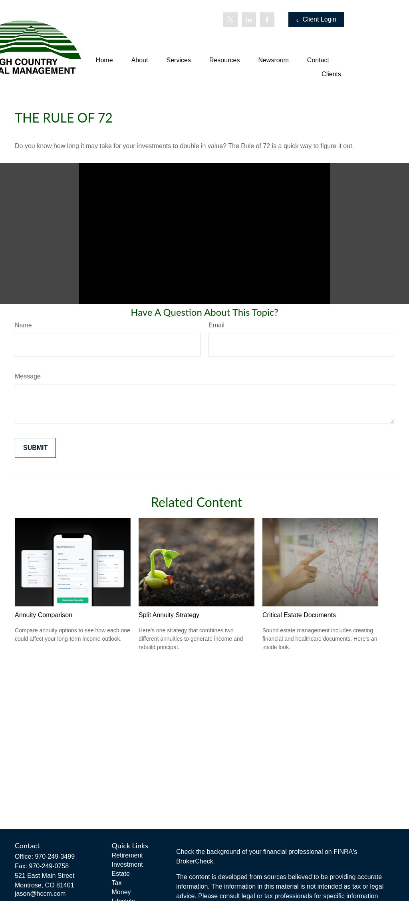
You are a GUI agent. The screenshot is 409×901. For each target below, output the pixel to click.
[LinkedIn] (249, 19)
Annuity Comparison (43, 615)
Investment (127, 864)
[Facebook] (267, 19)
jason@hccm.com (40, 893)
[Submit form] (35, 448)
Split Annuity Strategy (169, 615)
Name (23, 325)
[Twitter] (230, 19)
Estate (121, 873)
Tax (117, 882)
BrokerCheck (194, 861)
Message (28, 376)
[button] (104, 60)
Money (121, 892)
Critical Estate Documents (299, 615)
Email (216, 325)
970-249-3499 (55, 856)
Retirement (127, 855)
